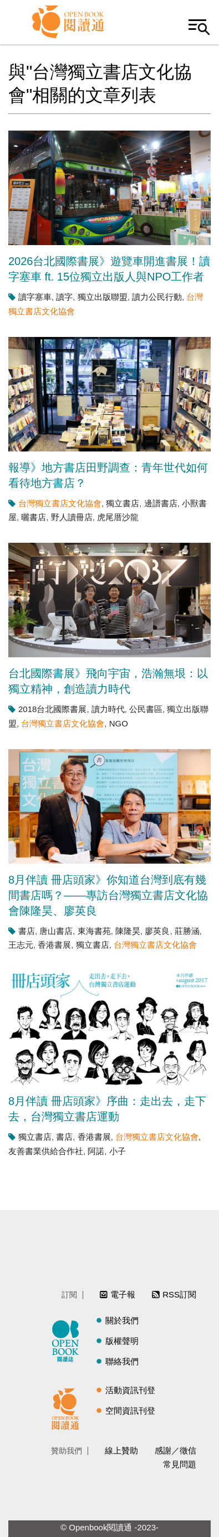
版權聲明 (122, 1341)
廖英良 (157, 931)
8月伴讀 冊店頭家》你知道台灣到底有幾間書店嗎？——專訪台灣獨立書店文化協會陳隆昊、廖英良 (108, 895)
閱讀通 (68, 1407)
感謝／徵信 (175, 1450)
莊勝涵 (187, 931)
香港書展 (54, 944)
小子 (117, 1151)
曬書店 (33, 517)
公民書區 (145, 709)
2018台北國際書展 (52, 709)
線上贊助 (121, 1450)
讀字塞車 (35, 297)
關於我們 (122, 1320)
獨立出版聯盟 (103, 297)
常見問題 (179, 1464)
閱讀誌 (68, 1339)
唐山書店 (56, 931)
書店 (26, 931)
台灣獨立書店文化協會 (59, 503)
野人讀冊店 (72, 517)
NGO (118, 723)
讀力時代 (108, 709)
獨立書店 (122, 503)
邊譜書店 (160, 503)
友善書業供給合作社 (45, 1151)
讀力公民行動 (157, 297)
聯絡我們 (122, 1361)
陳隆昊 (127, 931)
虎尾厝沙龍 (118, 517)
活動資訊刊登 (130, 1390)
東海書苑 (94, 931)
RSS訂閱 (179, 1294)
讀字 (64, 297)
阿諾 (96, 1151)
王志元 (20, 944)
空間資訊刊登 (130, 1410)
